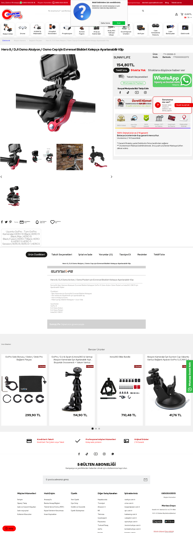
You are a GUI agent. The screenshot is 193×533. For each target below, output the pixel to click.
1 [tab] (92, 390)
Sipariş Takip (22, 464)
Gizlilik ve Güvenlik (78, 468)
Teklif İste (121, 70)
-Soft (84, 530)
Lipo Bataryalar (170, 29)
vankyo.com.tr (130, 461)
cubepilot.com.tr (131, 479)
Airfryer (140, 29)
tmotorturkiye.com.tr (133, 486)
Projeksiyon (67, 29)
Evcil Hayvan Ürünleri (126, 29)
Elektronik (185, 29)
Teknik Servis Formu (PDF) (54, 468)
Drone (22, 29)
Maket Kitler (8, 29)
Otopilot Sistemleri (52, 29)
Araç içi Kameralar (96, 29)
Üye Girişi (74, 464)
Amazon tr (102, 468)
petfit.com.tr (129, 497)
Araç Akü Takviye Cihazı (111, 29)
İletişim (20, 461)
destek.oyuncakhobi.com (152, 3)
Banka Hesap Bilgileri (52, 464)
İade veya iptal (22, 472)
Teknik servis (176, 3)
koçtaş (100, 494)
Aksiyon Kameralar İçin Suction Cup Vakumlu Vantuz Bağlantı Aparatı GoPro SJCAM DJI (168, 319)
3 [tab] (99, 390)
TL (186, 14)
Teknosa (101, 475)
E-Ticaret (90, 530)
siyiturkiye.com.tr (131, 483)
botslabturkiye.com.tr (133, 490)
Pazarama (101, 483)
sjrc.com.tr (128, 472)
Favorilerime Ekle (55, 183)
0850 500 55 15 (27, 3)
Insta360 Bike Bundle (120, 317)
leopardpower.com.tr (132, 468)
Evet (119, 23)
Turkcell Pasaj (103, 486)
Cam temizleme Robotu (155, 29)
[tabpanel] (24, 351)
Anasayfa (48, 461)
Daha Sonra (105, 23)
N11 (99, 472)
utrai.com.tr (129, 464)
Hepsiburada (102, 461)
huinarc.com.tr (130, 494)
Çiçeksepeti (102, 479)
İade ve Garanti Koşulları (26, 468)
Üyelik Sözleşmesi (77, 472)
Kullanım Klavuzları (24, 475)
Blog (167, 3)
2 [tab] (96, 390)
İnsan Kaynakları (50, 475)
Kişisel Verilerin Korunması (54, 472)
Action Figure (81, 29)
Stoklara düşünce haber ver (166, 70)
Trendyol (101, 464)
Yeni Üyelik (75, 461)
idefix (100, 490)
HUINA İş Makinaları (37, 29)
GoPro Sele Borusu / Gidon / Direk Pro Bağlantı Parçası (24, 319)
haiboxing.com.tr (131, 475)
